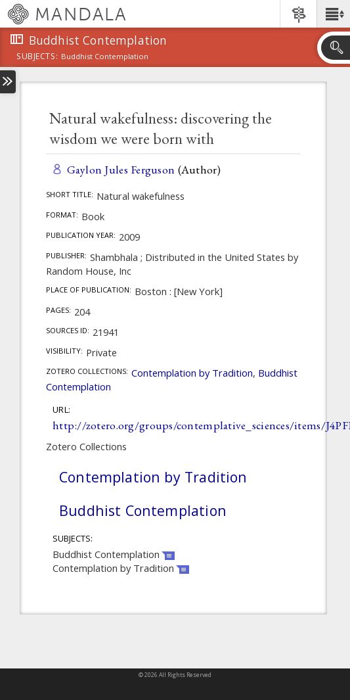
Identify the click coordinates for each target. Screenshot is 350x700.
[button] (333, 14)
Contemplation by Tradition (192, 372)
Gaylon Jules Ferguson (121, 169)
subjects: (37, 57)
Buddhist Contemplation (143, 510)
